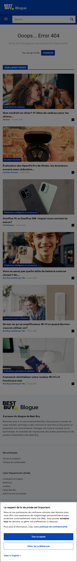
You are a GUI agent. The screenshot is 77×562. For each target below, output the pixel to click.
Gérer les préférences (38, 546)
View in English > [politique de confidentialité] (12, 555)
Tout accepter (38, 536)
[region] (38, 532)
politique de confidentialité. (53, 526)
